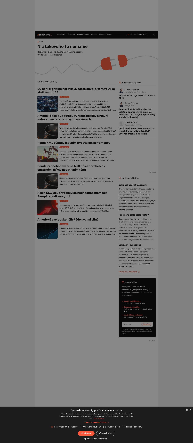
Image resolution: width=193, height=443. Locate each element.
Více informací (99, 419)
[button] (96, 422)
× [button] (190, 410)
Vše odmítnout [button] (105, 433)
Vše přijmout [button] (86, 433)
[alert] (96, 221)
